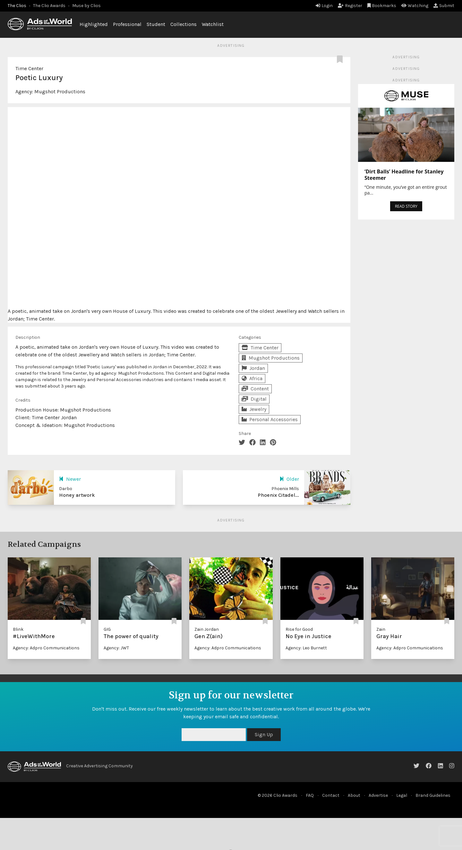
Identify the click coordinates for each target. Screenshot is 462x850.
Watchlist (213, 24)
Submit (443, 5)
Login (324, 5)
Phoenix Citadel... (278, 495)
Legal (401, 795)
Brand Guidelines (432, 795)
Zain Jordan (206, 629)
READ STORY (406, 206)
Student (156, 24)
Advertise (378, 795)
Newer (70, 479)
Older (289, 479)
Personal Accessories (270, 419)
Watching (414, 5)
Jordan (253, 368)
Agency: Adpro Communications (46, 648)
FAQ (310, 795)
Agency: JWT (116, 648)
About (354, 795)
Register (350, 5)
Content (255, 389)
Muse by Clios (86, 5)
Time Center (29, 68)
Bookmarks (382, 5)
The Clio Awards (49, 5)
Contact (330, 795)
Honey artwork (77, 495)
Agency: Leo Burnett (306, 648)
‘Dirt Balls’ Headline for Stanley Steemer (404, 174)
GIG (107, 629)
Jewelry (254, 409)
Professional (127, 24)
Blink (18, 629)
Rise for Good (299, 629)
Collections (183, 24)
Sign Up (264, 734)
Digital (254, 399)
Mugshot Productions (59, 91)
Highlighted (94, 24)
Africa (252, 378)
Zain (380, 629)
